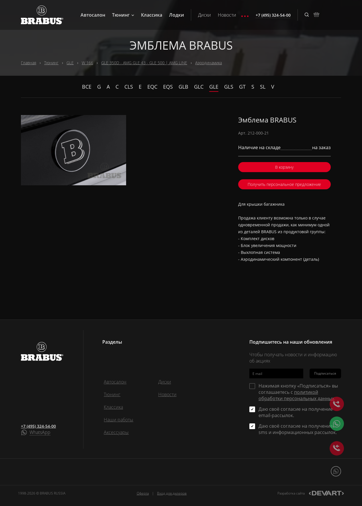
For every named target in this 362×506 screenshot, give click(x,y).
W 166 (87, 62)
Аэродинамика (208, 62)
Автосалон (93, 15)
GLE (70, 62)
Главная (28, 62)
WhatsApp (40, 432)
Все (86, 86)
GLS (228, 86)
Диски (204, 15)
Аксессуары (116, 432)
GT (242, 86)
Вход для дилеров (172, 493)
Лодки (176, 15)
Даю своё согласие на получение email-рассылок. (296, 412)
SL (262, 86)
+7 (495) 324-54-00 (38, 426)
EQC (152, 86)
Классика (151, 15)
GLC (198, 86)
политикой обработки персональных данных (296, 395)
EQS (168, 86)
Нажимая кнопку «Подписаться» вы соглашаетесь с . (298, 392)
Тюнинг (123, 15)
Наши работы (118, 420)
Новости (227, 15)
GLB (183, 86)
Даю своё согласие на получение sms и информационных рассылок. (298, 429)
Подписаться (325, 373)
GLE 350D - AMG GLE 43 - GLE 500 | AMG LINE (144, 62)
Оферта (143, 493)
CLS (128, 86)
